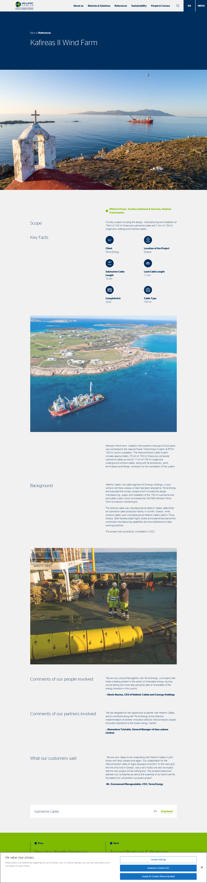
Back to (40, 32)
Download (167, 811)
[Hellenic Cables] (24, 6)
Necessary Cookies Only (158, 869)
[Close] (201, 869)
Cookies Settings (158, 861)
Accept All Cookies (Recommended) (158, 878)
